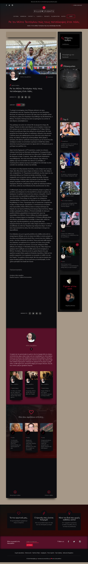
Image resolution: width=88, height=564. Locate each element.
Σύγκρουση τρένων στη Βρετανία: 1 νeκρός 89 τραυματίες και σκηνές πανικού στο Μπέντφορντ (46, 444)
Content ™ (31, 16)
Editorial (16, 16)
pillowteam (68, 167)
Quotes (63, 16)
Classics (40, 16)
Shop (71, 16)
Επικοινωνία (28, 552)
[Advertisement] (31, 475)
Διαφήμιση (43, 552)
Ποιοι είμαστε (50, 552)
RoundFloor (58, 558)
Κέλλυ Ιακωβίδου (25, 77)
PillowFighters (55, 16)
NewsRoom (23, 16)
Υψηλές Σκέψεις (15, 85)
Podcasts (47, 16)
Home (28, 25)
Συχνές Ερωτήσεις (19, 552)
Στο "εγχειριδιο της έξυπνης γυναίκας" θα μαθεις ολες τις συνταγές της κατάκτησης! (69, 524)
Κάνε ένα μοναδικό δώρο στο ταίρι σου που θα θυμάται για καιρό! (44, 523)
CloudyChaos (65, 141)
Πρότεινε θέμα (36, 552)
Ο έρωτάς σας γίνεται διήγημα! (44, 519)
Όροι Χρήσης (58, 552)
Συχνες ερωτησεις (77, 5)
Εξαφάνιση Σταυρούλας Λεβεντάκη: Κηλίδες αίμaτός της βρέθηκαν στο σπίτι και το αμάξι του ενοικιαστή (31, 444)
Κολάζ (13, 437)
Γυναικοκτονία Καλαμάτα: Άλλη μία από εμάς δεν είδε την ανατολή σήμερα (70, 204)
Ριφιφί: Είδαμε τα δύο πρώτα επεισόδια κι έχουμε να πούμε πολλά (46, 393)
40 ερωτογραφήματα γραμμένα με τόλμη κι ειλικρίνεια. (18, 521)
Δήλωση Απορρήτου (68, 552)
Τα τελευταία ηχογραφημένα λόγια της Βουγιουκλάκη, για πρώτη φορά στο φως (15, 444)
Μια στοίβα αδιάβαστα (67, 200)
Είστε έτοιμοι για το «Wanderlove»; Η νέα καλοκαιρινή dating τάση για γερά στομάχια (70, 265)
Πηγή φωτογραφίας (16, 269)
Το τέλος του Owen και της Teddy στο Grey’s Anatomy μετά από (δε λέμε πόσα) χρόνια (16, 394)
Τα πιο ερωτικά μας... (19, 518)
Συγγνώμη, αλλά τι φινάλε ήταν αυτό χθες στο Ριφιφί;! (31, 392)
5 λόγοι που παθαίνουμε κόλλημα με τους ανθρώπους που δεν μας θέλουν (70, 235)
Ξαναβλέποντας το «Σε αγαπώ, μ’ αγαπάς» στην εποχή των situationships (69, 145)
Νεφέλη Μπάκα (69, 136)
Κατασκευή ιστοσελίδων (43, 558)
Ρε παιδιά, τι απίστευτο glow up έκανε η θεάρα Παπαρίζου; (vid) (69, 175)
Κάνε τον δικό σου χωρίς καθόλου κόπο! (69, 519)
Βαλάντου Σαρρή (70, 195)
